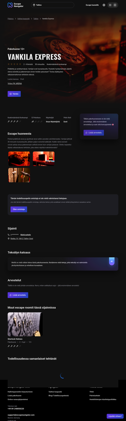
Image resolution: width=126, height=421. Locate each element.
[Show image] (19, 158)
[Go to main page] (15, 5)
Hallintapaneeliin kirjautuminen (20, 392)
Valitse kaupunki (55, 392)
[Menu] (112, 5)
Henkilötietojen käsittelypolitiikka (103, 399)
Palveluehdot (95, 396)
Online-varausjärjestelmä (18, 399)
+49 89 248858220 (16, 409)
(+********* (15, 235)
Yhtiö (92, 392)
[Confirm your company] (19, 209)
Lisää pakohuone (14, 396)
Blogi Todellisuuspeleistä (59, 396)
